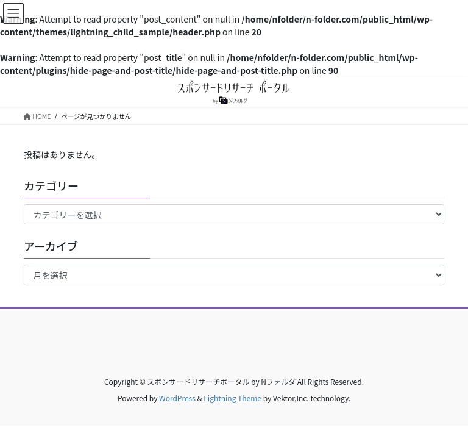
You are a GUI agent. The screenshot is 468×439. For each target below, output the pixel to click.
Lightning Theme (232, 398)
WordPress (177, 398)
